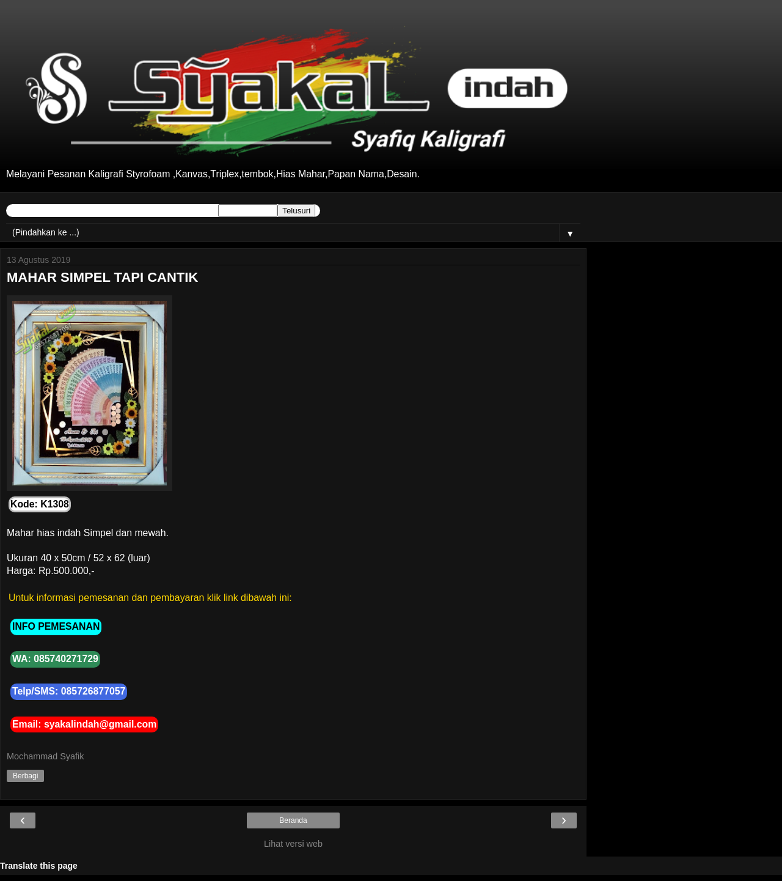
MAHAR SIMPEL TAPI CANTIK (102, 277)
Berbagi (25, 776)
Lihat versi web (293, 844)
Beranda (293, 820)
